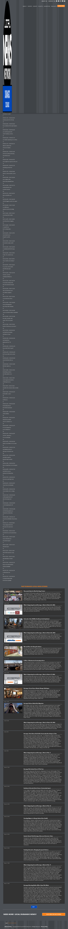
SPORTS (30, 6)
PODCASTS (54, 6)
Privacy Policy (44, 926)
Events (35, 6)
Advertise (47, 6)
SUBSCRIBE (61, 5)
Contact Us (51, 1)
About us (44, 1)
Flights (40, 6)
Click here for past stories (53, 914)
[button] (25, 6)
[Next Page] (34, 907)
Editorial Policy (8, 926)
